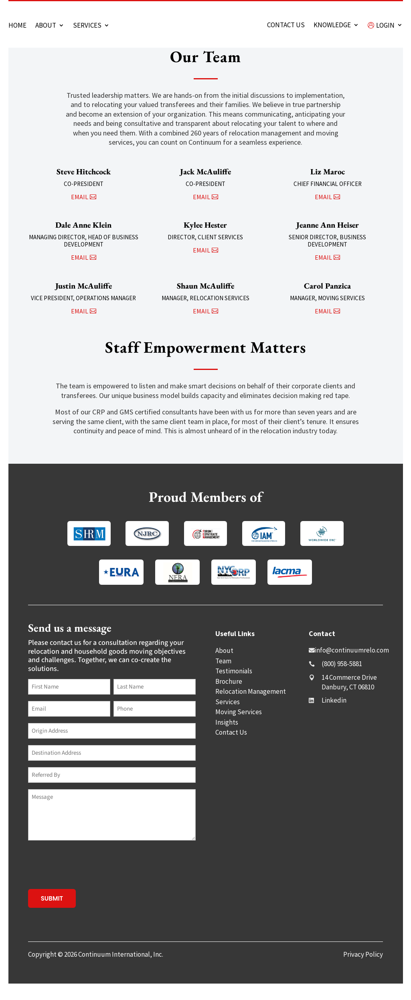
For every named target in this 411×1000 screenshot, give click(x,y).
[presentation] (89, 881)
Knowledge (332, 25)
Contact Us (231, 748)
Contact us (286, 25)
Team (223, 677)
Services (87, 26)
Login (381, 26)
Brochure (228, 697)
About (45, 26)
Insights (226, 738)
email (79, 213)
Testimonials (233, 687)
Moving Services (238, 728)
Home (17, 26)
